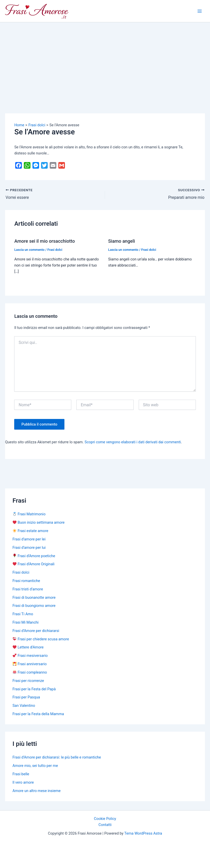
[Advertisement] (105, 60)
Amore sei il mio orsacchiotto (44, 241)
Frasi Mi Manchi (25, 622)
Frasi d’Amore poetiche (34, 555)
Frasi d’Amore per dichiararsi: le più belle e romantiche (56, 757)
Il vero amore (23, 782)
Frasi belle (20, 774)
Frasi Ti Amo (22, 614)
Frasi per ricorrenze (28, 680)
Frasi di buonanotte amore (34, 597)
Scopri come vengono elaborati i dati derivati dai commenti (133, 442)
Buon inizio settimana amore (38, 522)
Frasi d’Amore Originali (34, 564)
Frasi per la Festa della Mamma (38, 714)
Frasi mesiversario (30, 655)
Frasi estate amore (30, 531)
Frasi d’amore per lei (28, 539)
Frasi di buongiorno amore (34, 605)
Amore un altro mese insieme (36, 790)
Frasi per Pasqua (26, 697)
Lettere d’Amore (28, 647)
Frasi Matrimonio (29, 514)
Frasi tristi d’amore (27, 589)
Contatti (105, 824)
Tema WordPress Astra (143, 833)
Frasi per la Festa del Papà (34, 689)
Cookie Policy (105, 818)
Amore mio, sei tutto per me (35, 765)
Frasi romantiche (26, 580)
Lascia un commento (29, 250)
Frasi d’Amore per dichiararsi (35, 630)
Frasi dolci (54, 250)
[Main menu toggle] (199, 11)
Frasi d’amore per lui (29, 547)
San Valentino (23, 705)
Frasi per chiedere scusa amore (41, 639)
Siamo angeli (121, 241)
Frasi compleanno (30, 672)
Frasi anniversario (30, 664)
